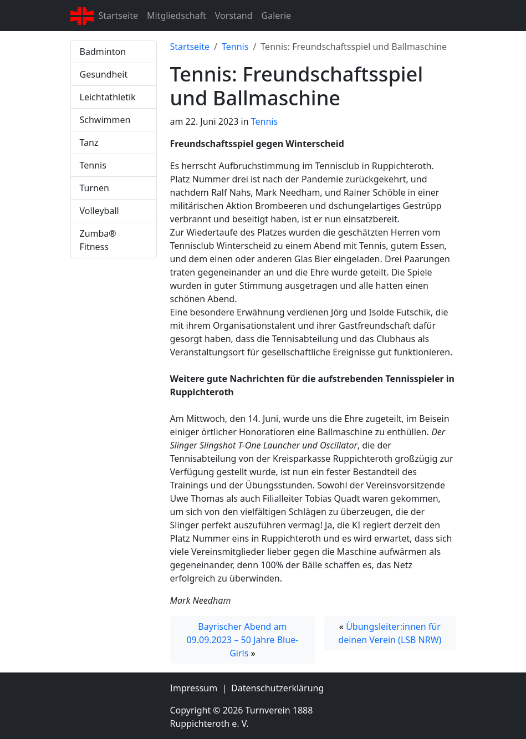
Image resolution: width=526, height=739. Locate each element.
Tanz (89, 142)
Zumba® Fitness (98, 240)
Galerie (277, 15)
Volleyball (99, 211)
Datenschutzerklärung (277, 688)
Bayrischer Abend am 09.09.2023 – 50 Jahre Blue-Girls (242, 639)
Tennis (93, 165)
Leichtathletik (108, 97)
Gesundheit (104, 74)
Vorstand (234, 15)
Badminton (103, 51)
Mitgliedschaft (176, 15)
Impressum (194, 688)
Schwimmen (105, 120)
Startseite (118, 15)
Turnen (94, 188)
